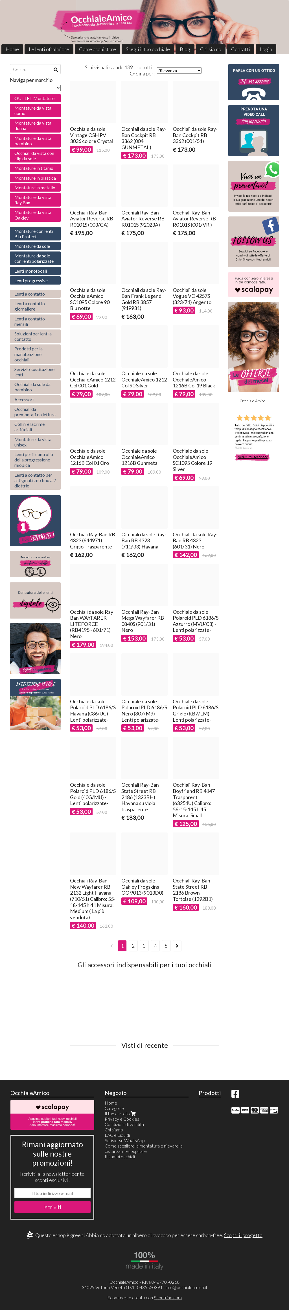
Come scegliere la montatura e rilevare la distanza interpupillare (144, 1148)
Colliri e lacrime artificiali (29, 426)
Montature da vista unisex (32, 442)
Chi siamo (210, 49)
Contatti (240, 49)
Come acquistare (97, 49)
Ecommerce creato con (144, 1297)
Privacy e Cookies (122, 1119)
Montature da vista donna (32, 125)
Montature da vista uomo (32, 110)
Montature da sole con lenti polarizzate (34, 258)
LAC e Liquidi (117, 1135)
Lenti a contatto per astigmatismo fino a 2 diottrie (35, 480)
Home (12, 49)
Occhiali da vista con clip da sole (34, 155)
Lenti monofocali (30, 271)
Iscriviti (52, 1206)
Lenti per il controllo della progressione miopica (33, 460)
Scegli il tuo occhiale (148, 49)
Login (266, 49)
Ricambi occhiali (120, 1156)
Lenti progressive (31, 280)
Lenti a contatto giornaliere (29, 306)
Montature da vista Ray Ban (32, 199)
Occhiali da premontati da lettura (35, 411)
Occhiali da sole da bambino (32, 386)
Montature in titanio (33, 168)
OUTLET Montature (34, 98)
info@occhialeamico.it (186, 1287)
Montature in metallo (34, 187)
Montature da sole (32, 246)
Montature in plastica (35, 178)
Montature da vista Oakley (32, 214)
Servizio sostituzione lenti (34, 371)
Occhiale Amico (253, 400)
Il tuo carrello (121, 1113)
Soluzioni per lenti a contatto (33, 336)
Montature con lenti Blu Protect (33, 233)
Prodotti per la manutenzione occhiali (28, 354)
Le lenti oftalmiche (49, 49)
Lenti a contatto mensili (29, 321)
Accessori (24, 399)
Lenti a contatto (29, 293)
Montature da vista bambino (32, 140)
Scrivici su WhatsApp (125, 1140)
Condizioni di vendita (124, 1124)
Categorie (114, 1108)
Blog (185, 49)
